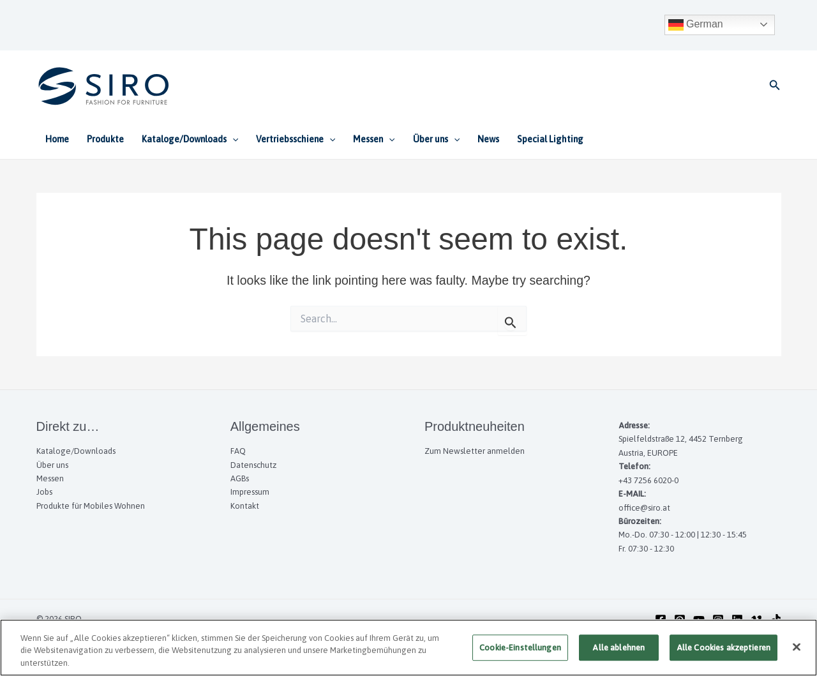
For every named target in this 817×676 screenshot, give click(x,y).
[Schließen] (797, 652)
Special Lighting (550, 139)
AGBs (239, 478)
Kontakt (244, 506)
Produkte (105, 139)
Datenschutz (253, 465)
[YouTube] (699, 620)
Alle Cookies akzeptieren (723, 653)
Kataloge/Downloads (190, 139)
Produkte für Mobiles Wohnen (90, 506)
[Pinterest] (680, 620)
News (488, 139)
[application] (232, 139)
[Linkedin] (737, 620)
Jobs (44, 492)
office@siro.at (644, 508)
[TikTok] (775, 620)
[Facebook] (660, 620)
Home (57, 139)
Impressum (249, 492)
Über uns (436, 139)
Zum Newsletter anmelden (474, 451)
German (695, 25)
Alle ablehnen (618, 653)
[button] (775, 85)
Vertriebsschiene (295, 139)
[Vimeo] (756, 620)
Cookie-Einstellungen (520, 653)
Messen (373, 139)
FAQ (238, 451)
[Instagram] (718, 620)
